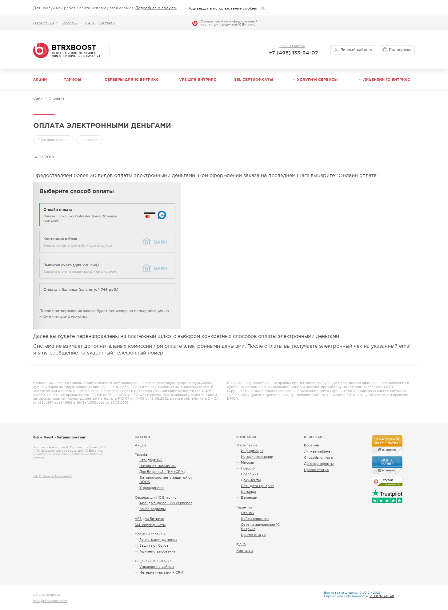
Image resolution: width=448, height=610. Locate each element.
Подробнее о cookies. (156, 8)
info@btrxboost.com (50, 601)
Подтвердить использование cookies (222, 8)
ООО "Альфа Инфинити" (52, 476)
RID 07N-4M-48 (382, 596)
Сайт (37, 98)
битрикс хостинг (55, 139)
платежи (90, 139)
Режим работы (292, 46)
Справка (57, 98)
